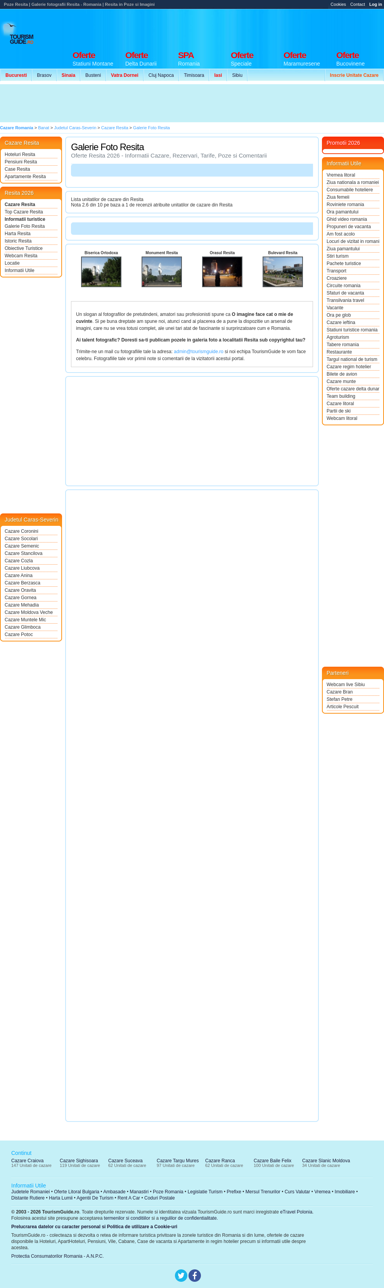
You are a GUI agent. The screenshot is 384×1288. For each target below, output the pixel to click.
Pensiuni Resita (21, 162)
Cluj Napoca (161, 75)
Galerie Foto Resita (25, 226)
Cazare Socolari (21, 538)
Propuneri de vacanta (349, 226)
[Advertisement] (143, 103)
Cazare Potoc (19, 634)
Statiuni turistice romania (352, 330)
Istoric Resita (18, 241)
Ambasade (114, 1191)
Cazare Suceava (125, 1160)
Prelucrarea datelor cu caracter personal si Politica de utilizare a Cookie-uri (94, 1226)
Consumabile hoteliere (350, 189)
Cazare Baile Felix (272, 1160)
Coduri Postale (159, 1198)
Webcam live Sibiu (346, 684)
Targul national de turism (352, 359)
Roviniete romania (345, 204)
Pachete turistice (344, 263)
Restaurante (339, 352)
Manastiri (139, 1191)
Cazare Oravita (20, 590)
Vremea (322, 1191)
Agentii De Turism (95, 1198)
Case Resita (17, 169)
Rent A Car (129, 1198)
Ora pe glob (339, 315)
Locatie (12, 263)
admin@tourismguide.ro (198, 351)
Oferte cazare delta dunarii (353, 389)
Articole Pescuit (343, 706)
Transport (336, 271)
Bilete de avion (342, 374)
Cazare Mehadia (22, 605)
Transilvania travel (345, 300)
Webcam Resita (21, 255)
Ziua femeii (338, 197)
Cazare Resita (20, 204)
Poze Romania (168, 1191)
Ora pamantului (342, 212)
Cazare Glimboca (23, 627)
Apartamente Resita (25, 176)
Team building (341, 396)
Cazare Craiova (27, 1160)
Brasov (44, 75)
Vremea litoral (341, 175)
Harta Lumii (61, 1198)
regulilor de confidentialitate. (189, 1218)
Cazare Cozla (19, 560)
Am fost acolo (341, 234)
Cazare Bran (340, 692)
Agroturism (338, 337)
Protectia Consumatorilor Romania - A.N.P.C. (57, 1256)
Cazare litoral (340, 403)
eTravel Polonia (296, 1212)
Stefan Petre (340, 699)
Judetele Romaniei (30, 1191)
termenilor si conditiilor (127, 1218)
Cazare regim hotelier (349, 366)
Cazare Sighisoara (79, 1160)
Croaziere (337, 278)
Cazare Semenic (22, 546)
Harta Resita (18, 233)
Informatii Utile (20, 270)
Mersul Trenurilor (263, 1191)
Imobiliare (345, 1191)
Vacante (335, 307)
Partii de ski (339, 411)
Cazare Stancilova (23, 553)
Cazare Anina (19, 575)
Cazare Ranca (220, 1160)
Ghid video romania (347, 219)
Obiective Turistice (24, 248)
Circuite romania (343, 285)
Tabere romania (343, 344)
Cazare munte (341, 381)
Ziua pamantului (343, 248)
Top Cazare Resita (24, 212)
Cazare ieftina (341, 322)
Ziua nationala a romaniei (353, 182)
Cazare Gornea (20, 597)
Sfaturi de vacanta (345, 293)
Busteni (93, 75)
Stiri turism (338, 256)
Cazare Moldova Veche (29, 612)
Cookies (338, 4)
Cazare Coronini (21, 531)
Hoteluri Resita (20, 154)
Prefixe (234, 1191)
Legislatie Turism (205, 1191)
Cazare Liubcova (22, 568)
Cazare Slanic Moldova (326, 1160)
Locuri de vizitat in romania (353, 241)
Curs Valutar (297, 1191)
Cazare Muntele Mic (25, 619)
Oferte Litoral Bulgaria (76, 1191)
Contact (357, 4)
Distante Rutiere (28, 1198)
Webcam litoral (342, 418)
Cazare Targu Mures (178, 1160)
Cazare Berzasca (22, 583)
